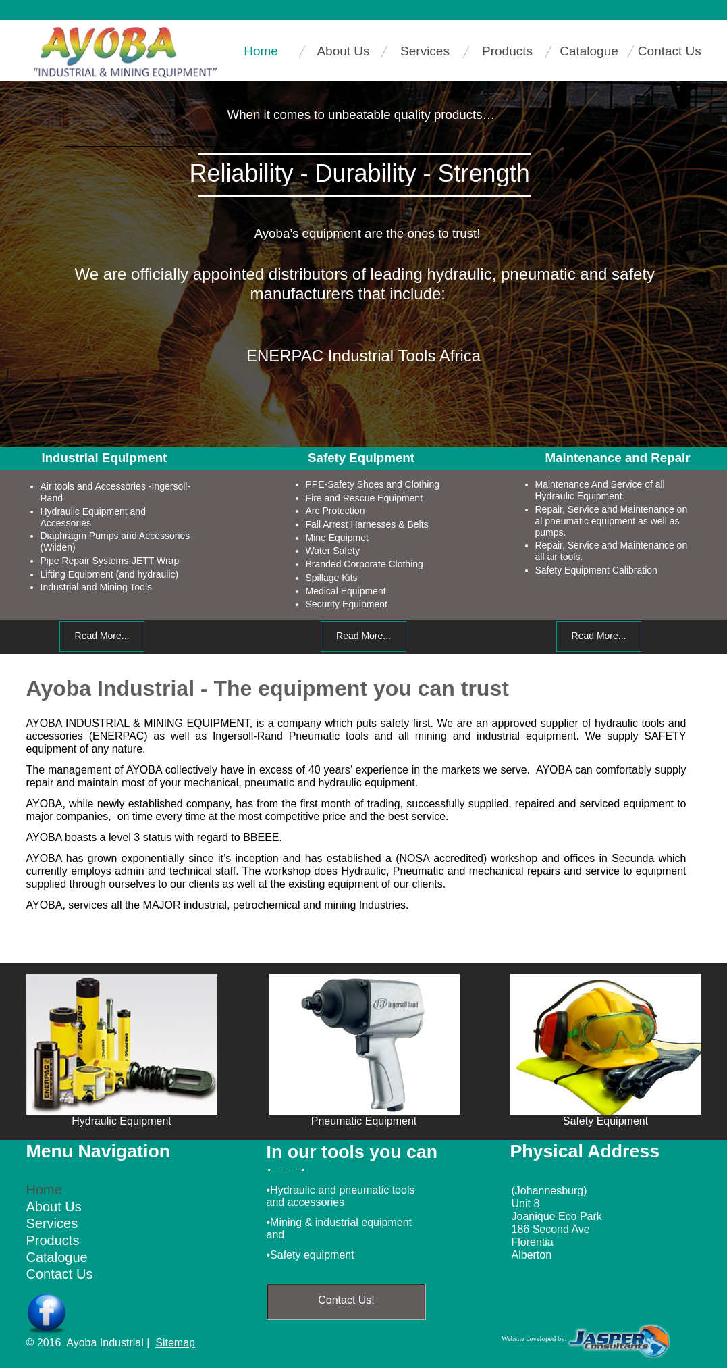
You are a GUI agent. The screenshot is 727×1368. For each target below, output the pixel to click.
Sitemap (175, 1342)
